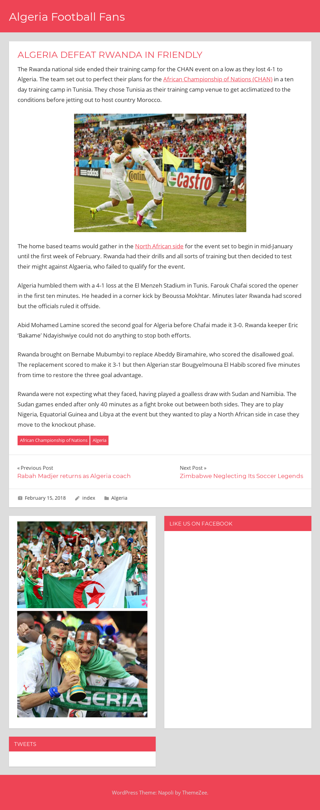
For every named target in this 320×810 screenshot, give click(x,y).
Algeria (99, 440)
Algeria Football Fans (67, 16)
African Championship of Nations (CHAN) (217, 79)
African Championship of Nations (53, 440)
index (88, 498)
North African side (159, 246)
